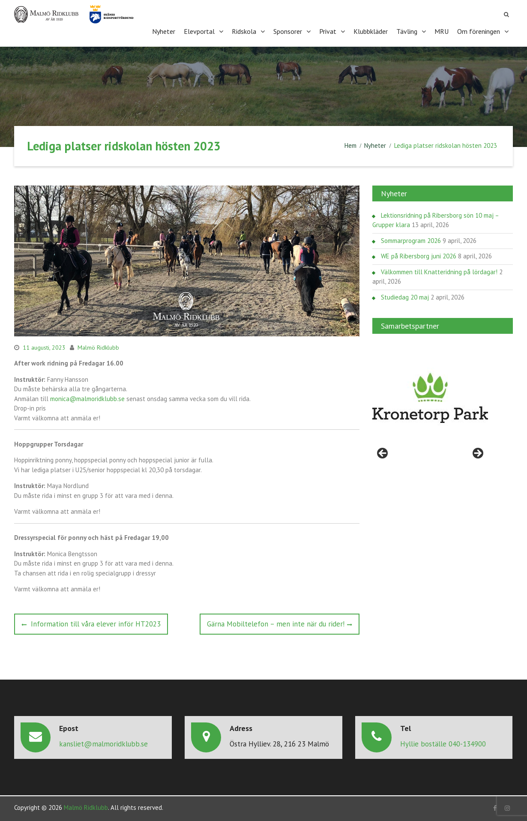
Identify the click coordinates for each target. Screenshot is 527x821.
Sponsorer (287, 31)
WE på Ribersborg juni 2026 (418, 255)
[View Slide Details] (430, 397)
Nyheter (163, 31)
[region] (430, 397)
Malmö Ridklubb (98, 346)
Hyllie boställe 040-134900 (443, 743)
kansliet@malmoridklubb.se (103, 743)
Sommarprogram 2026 (411, 239)
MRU (441, 31)
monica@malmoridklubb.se (87, 397)
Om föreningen (478, 31)
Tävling (406, 31)
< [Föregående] (383, 452)
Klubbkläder (370, 31)
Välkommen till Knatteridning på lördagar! (439, 271)
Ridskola (244, 31)
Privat (327, 31)
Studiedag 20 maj (405, 296)
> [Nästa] (477, 452)
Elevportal (199, 31)
